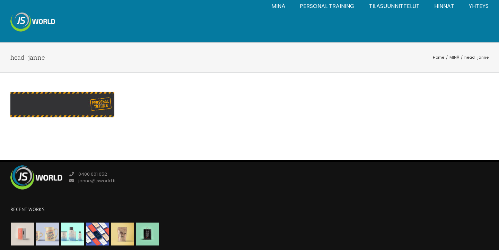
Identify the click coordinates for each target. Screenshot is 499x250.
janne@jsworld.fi (96, 180)
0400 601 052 (92, 174)
